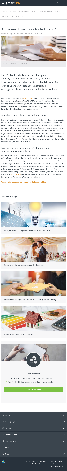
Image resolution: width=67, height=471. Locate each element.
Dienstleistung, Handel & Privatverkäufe (49, 11)
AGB (31, 464)
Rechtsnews (13, 11)
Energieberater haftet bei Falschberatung (18, 334)
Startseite (4, 11)
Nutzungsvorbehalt (57, 466)
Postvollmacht (28, 98)
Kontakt (27, 461)
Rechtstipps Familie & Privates (27, 11)
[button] (33, 415)
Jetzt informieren (33, 390)
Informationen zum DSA (55, 464)
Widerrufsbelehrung (40, 464)
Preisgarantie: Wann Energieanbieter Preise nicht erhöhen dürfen (27, 231)
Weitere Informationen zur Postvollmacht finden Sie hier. (23, 182)
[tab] (33, 415)
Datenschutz (44, 461)
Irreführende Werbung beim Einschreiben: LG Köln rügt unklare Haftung (30, 300)
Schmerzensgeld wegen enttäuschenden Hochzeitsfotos (24, 265)
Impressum (35, 461)
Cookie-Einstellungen (56, 461)
